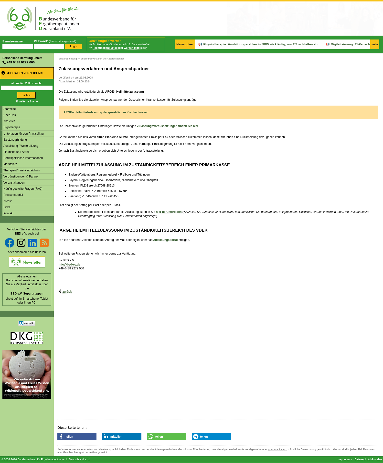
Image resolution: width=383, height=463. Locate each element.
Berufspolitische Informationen (23, 158)
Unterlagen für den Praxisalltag (23, 133)
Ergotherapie (11, 127)
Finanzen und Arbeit (16, 152)
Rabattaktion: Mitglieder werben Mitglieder (120, 47)
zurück (67, 291)
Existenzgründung (15, 139)
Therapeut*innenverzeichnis (21, 170)
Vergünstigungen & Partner (21, 176)
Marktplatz (10, 164)
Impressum (345, 459)
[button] (76, 436)
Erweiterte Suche (27, 101)
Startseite (9, 109)
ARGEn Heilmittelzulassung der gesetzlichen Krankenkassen (106, 112)
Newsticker (184, 44)
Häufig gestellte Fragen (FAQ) (22, 188)
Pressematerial (13, 195)
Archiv (7, 201)
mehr (375, 44)
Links (6, 207)
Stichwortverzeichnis (22, 73)
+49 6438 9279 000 (21, 62)
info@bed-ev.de (69, 264)
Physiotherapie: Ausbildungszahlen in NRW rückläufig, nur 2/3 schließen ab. (247, 44)
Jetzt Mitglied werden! (106, 41)
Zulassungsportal (165, 240)
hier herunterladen (168, 212)
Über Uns (9, 115)
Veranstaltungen (14, 182)
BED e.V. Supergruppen (27, 293)
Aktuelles (9, 121)
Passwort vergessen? (62, 41)
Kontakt (8, 213)
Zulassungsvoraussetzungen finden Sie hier (167, 126)
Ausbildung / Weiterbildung (20, 146)
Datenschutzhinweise (368, 459)
